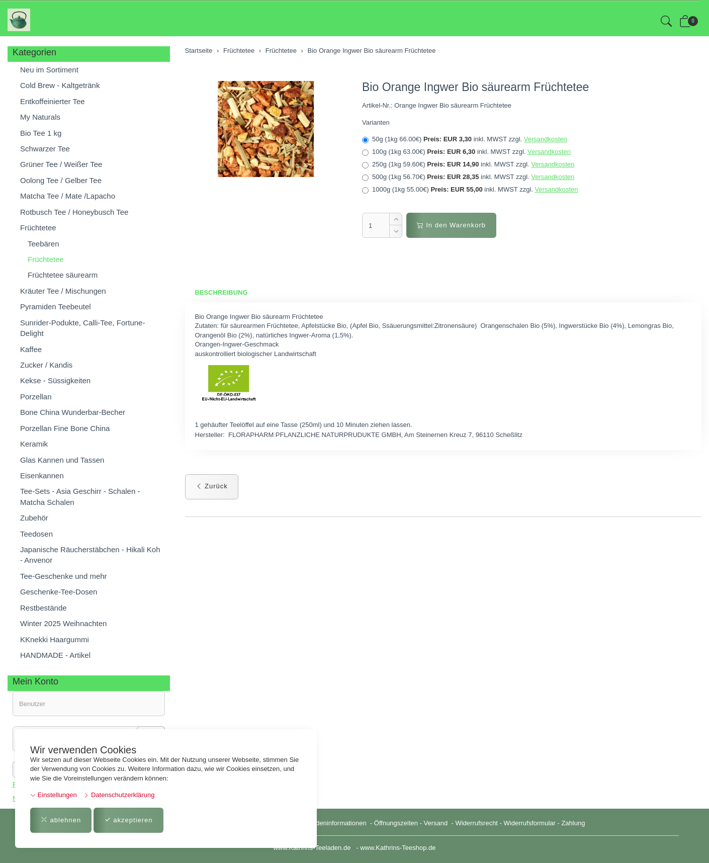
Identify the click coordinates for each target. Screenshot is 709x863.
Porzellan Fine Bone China (65, 428)
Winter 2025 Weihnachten (63, 623)
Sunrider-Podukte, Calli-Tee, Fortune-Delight (82, 327)
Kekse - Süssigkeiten (55, 380)
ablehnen (61, 820)
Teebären (43, 243)
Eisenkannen (42, 475)
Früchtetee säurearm (63, 275)
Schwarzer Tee (45, 148)
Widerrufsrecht (476, 823)
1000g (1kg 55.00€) (470, 190)
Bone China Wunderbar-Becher (72, 412)
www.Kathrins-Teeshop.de (397, 847)
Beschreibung (221, 292)
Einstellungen (53, 795)
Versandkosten (545, 139)
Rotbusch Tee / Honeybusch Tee (74, 212)
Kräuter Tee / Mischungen (63, 291)
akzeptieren (128, 820)
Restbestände (43, 607)
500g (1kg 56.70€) (468, 177)
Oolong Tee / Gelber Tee (61, 180)
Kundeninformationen (336, 823)
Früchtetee (38, 227)
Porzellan (36, 396)
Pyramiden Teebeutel (55, 306)
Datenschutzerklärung (118, 795)
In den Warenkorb (451, 225)
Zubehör (34, 517)
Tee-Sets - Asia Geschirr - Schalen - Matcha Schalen (80, 496)
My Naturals (40, 117)
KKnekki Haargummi (54, 639)
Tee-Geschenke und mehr (63, 576)
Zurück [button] (212, 486)
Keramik (34, 444)
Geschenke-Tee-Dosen (58, 591)
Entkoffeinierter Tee (52, 101)
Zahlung (573, 823)
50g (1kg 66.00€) (464, 139)
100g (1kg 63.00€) (466, 152)
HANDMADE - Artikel (55, 655)
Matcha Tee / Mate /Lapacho (67, 196)
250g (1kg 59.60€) (468, 164)
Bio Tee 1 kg (40, 133)
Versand (436, 823)
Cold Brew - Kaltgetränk (60, 85)
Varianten (376, 122)
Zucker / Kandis (46, 365)
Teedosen (36, 534)
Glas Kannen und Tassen (62, 460)
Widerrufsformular (530, 823)
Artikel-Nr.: (377, 105)
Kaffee (31, 349)
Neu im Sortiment (49, 69)
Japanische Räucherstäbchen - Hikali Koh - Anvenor (90, 554)
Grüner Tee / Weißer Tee (61, 164)
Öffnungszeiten (396, 823)
